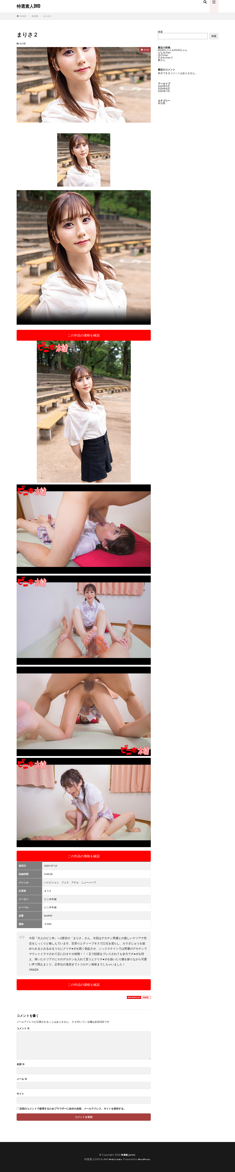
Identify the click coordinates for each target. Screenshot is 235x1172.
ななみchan (164, 52)
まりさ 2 (47, 16)
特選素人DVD (28, 6)
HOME (23, 16)
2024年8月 (164, 88)
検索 (160, 31)
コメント (23, 1028)
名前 (21, 1064)
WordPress (145, 1159)
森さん (161, 59)
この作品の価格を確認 (84, 335)
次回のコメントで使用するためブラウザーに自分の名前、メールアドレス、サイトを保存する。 (72, 1108)
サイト (20, 1093)
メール (22, 1079)
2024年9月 (164, 86)
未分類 (34, 16)
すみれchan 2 (165, 57)
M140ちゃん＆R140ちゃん (172, 49)
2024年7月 (164, 90)
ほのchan (163, 54)
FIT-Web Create (112, 1159)
